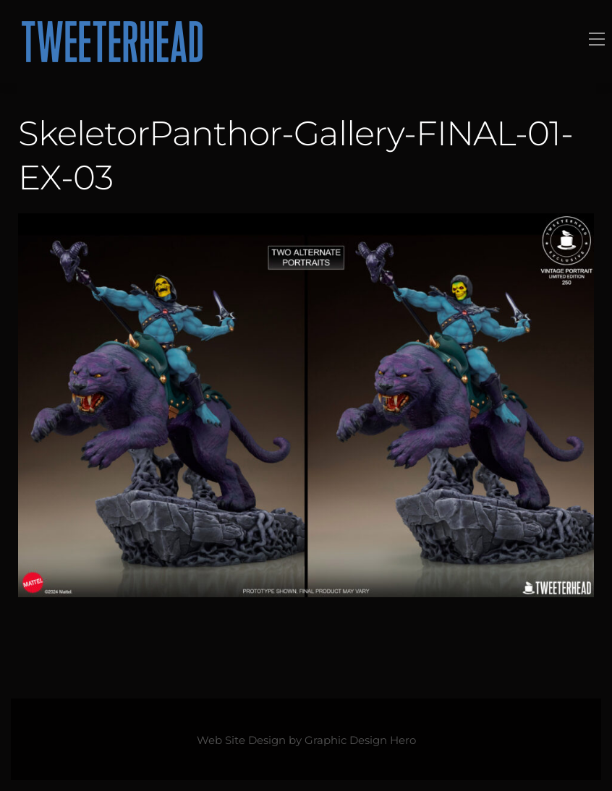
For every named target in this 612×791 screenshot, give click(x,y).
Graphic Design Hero (360, 740)
